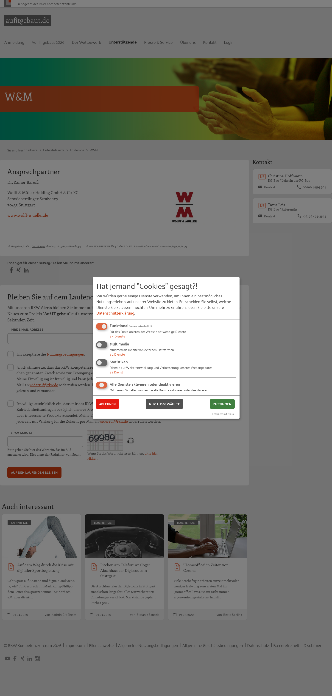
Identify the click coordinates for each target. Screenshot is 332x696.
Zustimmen (222, 404)
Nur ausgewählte (164, 404)
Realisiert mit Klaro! (223, 413)
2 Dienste (117, 354)
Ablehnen (107, 404)
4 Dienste (117, 336)
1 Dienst (116, 372)
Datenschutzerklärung (115, 312)
